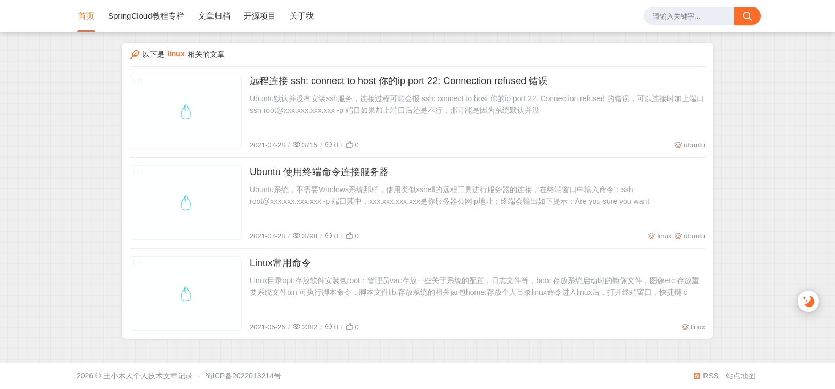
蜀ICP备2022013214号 (243, 375)
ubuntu (694, 145)
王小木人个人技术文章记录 (148, 375)
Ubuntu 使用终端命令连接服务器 (319, 172)
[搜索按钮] (747, 16)
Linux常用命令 (280, 263)
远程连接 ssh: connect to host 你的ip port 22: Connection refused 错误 (399, 81)
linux (664, 236)
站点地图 (741, 375)
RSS (705, 375)
